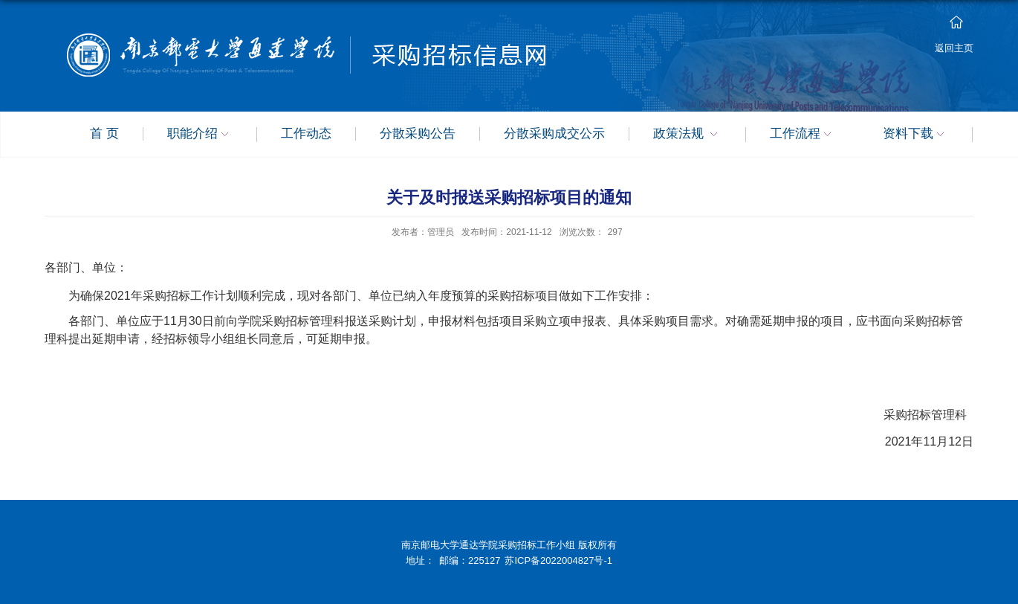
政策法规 (687, 134)
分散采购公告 (417, 134)
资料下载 (915, 134)
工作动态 (306, 134)
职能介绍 (200, 134)
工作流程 (802, 134)
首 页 (104, 134)
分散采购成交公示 (554, 134)
